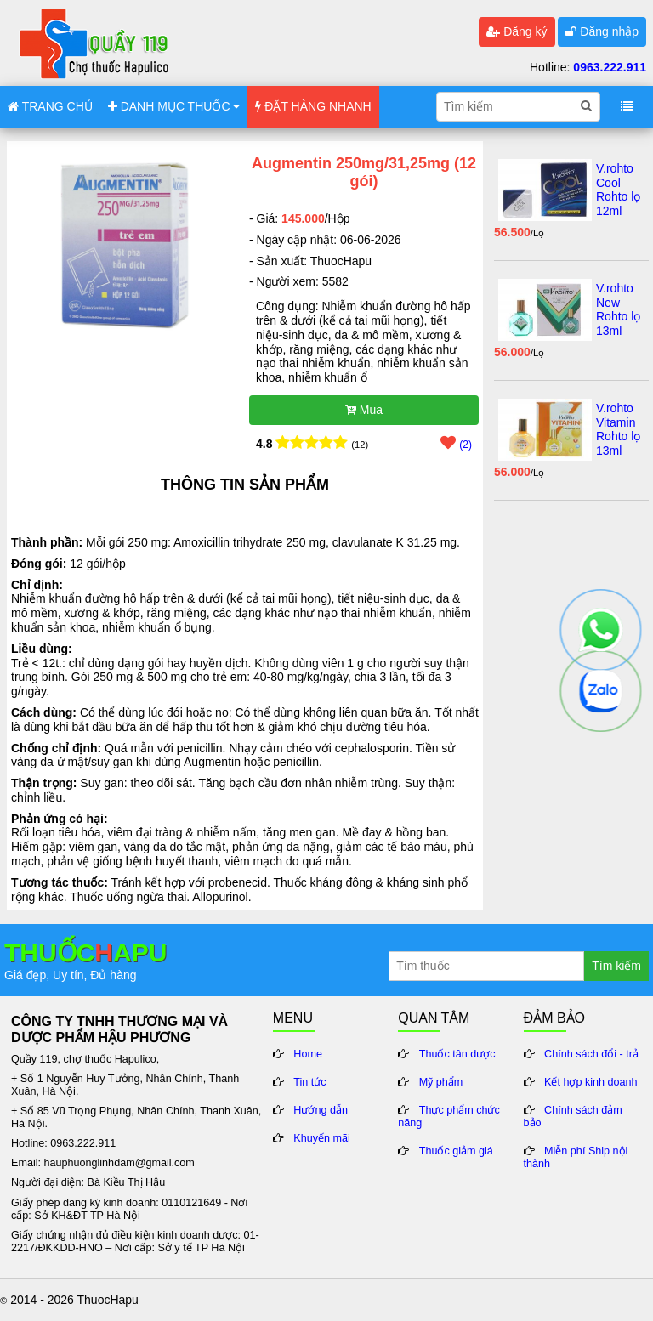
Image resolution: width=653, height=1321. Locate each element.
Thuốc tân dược (457, 1054)
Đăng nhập (602, 31)
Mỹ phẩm (441, 1082)
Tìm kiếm (616, 965)
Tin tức (309, 1082)
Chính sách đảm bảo (573, 1116)
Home (307, 1054)
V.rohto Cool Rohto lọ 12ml (618, 190)
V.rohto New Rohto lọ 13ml (618, 309)
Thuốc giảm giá (456, 1151)
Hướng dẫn (320, 1110)
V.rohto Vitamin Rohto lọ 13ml (618, 429)
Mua (364, 410)
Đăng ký (516, 31)
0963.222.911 (609, 67)
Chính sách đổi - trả (591, 1054)
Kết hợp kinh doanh (591, 1082)
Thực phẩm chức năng (449, 1116)
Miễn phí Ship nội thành (576, 1157)
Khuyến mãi (321, 1138)
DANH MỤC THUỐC (174, 106)
